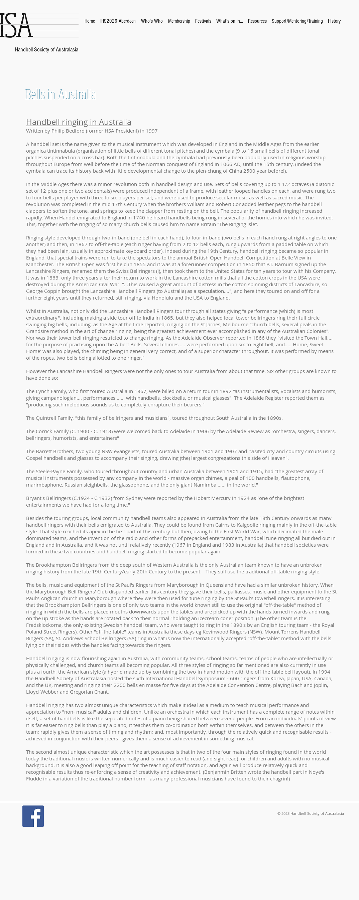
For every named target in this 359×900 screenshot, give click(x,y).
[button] (151, 21)
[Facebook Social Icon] (33, 816)
